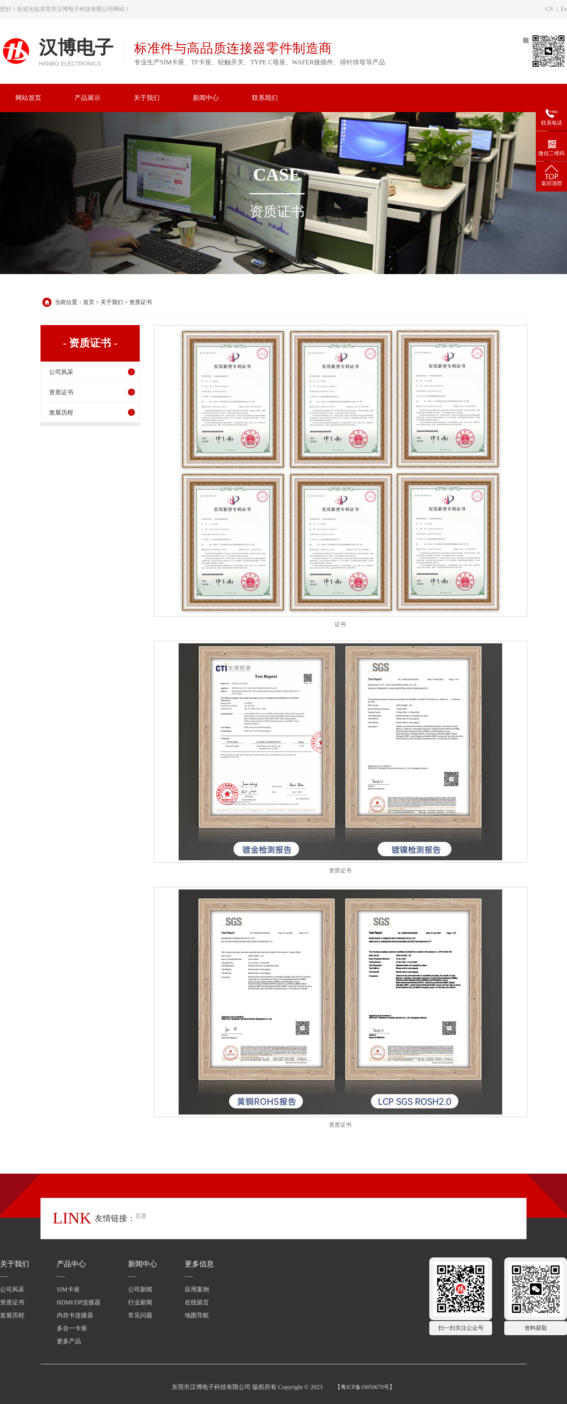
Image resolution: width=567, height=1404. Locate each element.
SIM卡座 (68, 1289)
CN (549, 9)
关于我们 (111, 302)
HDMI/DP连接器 (78, 1302)
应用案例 (197, 1289)
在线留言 (197, 1302)
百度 (141, 1216)
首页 (88, 302)
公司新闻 (140, 1289)
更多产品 (69, 1341)
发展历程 (61, 412)
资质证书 (140, 302)
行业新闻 (140, 1302)
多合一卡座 (72, 1328)
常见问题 (140, 1315)
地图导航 (197, 1315)
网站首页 (28, 97)
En (564, 9)
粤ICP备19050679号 (365, 1387)
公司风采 (61, 372)
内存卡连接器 (75, 1315)
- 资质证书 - (90, 343)
